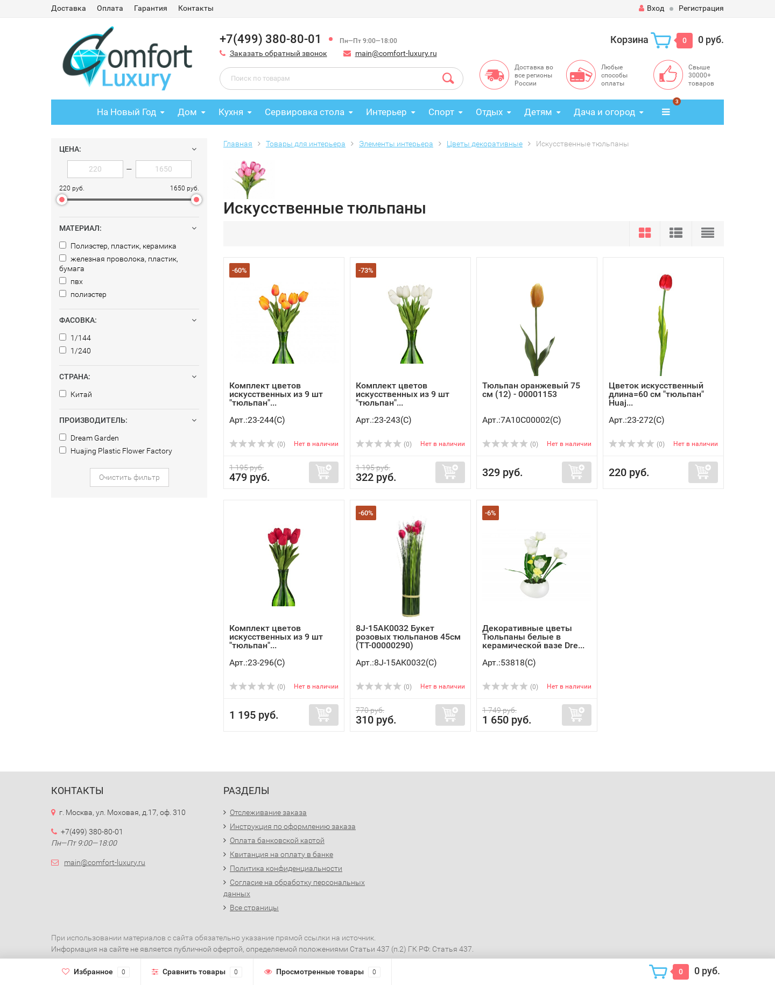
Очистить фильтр (129, 477)
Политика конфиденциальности (286, 868)
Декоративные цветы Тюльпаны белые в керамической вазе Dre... (533, 636)
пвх (71, 281)
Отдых (489, 112)
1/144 (75, 338)
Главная (237, 143)
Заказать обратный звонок (278, 53)
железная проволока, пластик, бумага (118, 263)
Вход (651, 8)
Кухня (231, 112)
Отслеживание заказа (268, 812)
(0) (257, 444)
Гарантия (150, 8)
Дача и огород (604, 112)
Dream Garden (89, 438)
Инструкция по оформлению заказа (293, 826)
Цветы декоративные (485, 143)
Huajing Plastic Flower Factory (115, 451)
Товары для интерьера (306, 143)
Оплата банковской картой (277, 840)
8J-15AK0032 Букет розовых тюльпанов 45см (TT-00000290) (408, 636)
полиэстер (83, 294)
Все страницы (254, 907)
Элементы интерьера (396, 143)
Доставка (68, 8)
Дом (187, 112)
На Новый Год (126, 112)
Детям (538, 112)
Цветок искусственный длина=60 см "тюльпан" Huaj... (656, 394)
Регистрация (701, 8)
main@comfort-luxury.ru (396, 53)
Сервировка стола (304, 112)
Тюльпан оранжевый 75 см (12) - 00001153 (531, 389)
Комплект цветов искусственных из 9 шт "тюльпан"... (276, 394)
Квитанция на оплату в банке (281, 854)
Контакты (196, 8)
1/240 (75, 350)
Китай (75, 394)
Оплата (110, 8)
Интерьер (386, 112)
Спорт (441, 112)
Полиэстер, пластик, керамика (118, 246)
